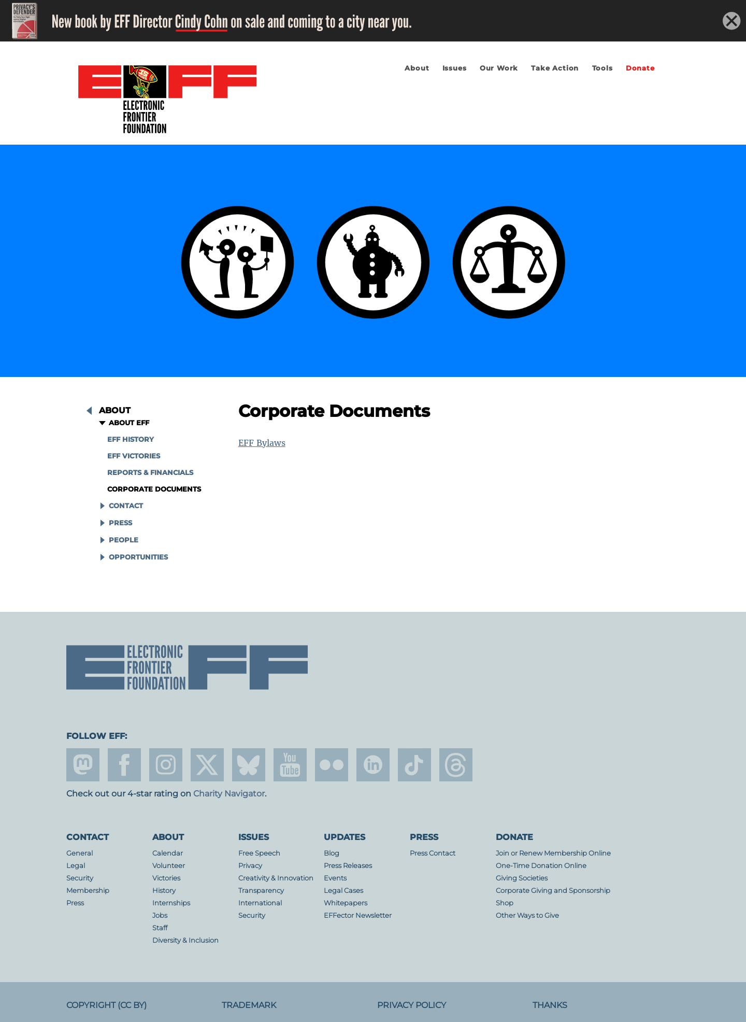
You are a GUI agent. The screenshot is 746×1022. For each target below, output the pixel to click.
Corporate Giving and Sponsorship (553, 890)
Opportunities (138, 557)
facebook (124, 764)
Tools (602, 68)
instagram (165, 764)
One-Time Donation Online (541, 866)
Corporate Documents (154, 489)
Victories (166, 878)
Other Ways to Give (527, 915)
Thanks (550, 1005)
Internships (171, 903)
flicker (331, 764)
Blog (331, 853)
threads (455, 764)
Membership (87, 890)
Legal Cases (343, 890)
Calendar (167, 853)
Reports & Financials (150, 473)
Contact (126, 506)
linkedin (373, 764)
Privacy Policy (411, 1005)
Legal (75, 866)
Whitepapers (345, 903)
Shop (504, 903)
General (79, 853)
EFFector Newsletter (358, 915)
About (417, 68)
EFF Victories (133, 456)
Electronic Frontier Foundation (167, 100)
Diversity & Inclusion (185, 940)
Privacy (250, 866)
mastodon (82, 764)
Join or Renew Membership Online (553, 853)
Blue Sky (248, 764)
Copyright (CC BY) (106, 1005)
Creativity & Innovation (275, 878)
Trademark (249, 1005)
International (260, 903)
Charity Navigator (229, 794)
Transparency (261, 890)
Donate (640, 68)
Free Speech (259, 853)
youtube (290, 764)
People (123, 540)
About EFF (129, 423)
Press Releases (348, 866)
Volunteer (168, 866)
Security (79, 878)
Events (335, 878)
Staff (159, 928)
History (164, 890)
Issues (454, 68)
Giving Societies (522, 878)
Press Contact (432, 853)
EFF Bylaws (261, 443)
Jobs (159, 915)
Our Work (499, 68)
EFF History (130, 439)
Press (120, 523)
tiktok (414, 764)
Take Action (555, 68)
